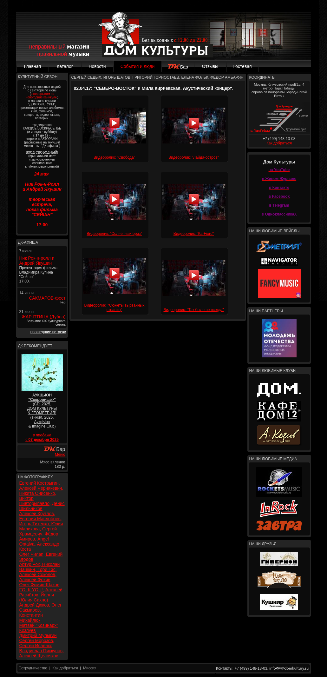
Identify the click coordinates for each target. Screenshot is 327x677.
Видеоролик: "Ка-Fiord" (193, 233)
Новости (97, 66)
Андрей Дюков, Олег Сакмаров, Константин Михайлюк (40, 612)
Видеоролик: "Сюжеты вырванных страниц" (114, 307)
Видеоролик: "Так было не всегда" (193, 310)
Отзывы (210, 66)
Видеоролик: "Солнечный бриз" (114, 233)
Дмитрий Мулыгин (38, 635)
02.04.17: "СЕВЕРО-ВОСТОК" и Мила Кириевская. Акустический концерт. (153, 88)
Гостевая (242, 66)
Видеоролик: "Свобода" (114, 157)
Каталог (65, 66)
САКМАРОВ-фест (47, 298)
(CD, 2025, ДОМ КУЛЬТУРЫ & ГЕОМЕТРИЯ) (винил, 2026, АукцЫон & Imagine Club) (42, 410)
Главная (32, 66)
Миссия (89, 668)
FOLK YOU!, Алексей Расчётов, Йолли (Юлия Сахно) (40, 594)
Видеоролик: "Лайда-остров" (193, 157)
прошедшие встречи (48, 332)
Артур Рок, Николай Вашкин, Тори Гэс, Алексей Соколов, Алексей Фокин (39, 572)
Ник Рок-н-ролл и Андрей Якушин (37, 261)
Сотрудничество (33, 668)
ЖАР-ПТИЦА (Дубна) (43, 316)
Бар (177, 67)
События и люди (138, 66)
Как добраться (279, 143)
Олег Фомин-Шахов (39, 584)
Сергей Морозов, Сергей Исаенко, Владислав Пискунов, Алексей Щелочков (41, 648)
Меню (60, 454)
